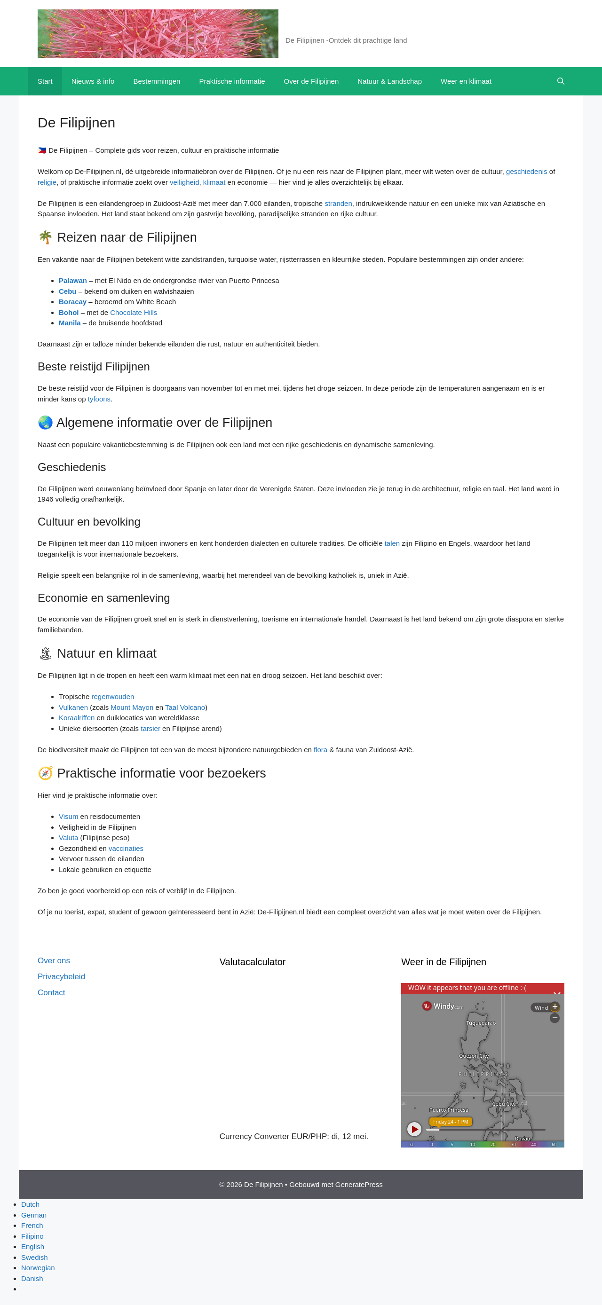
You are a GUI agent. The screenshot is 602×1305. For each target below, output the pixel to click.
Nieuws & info (93, 81)
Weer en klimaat (466, 81)
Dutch (30, 1204)
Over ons (54, 960)
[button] (561, 81)
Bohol (69, 312)
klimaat (214, 182)
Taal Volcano (185, 707)
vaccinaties (126, 848)
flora (320, 750)
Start (45, 81)
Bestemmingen (156, 81)
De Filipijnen (320, 28)
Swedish (34, 1257)
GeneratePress (359, 1184)
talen (392, 543)
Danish (32, 1278)
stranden (338, 203)
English (32, 1246)
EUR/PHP (309, 1136)
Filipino (32, 1236)
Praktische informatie (232, 81)
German (34, 1215)
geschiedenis (526, 171)
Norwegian (38, 1268)
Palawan (73, 280)
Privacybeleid (61, 976)
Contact (51, 992)
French (32, 1225)
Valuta (68, 837)
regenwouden (112, 696)
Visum (68, 816)
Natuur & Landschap (389, 81)
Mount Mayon (132, 707)
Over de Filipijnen (311, 81)
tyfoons (99, 399)
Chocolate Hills (133, 312)
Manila (70, 323)
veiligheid (184, 182)
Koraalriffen (77, 718)
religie (47, 182)
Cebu (68, 291)
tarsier (150, 728)
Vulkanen (73, 707)
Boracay (73, 302)
